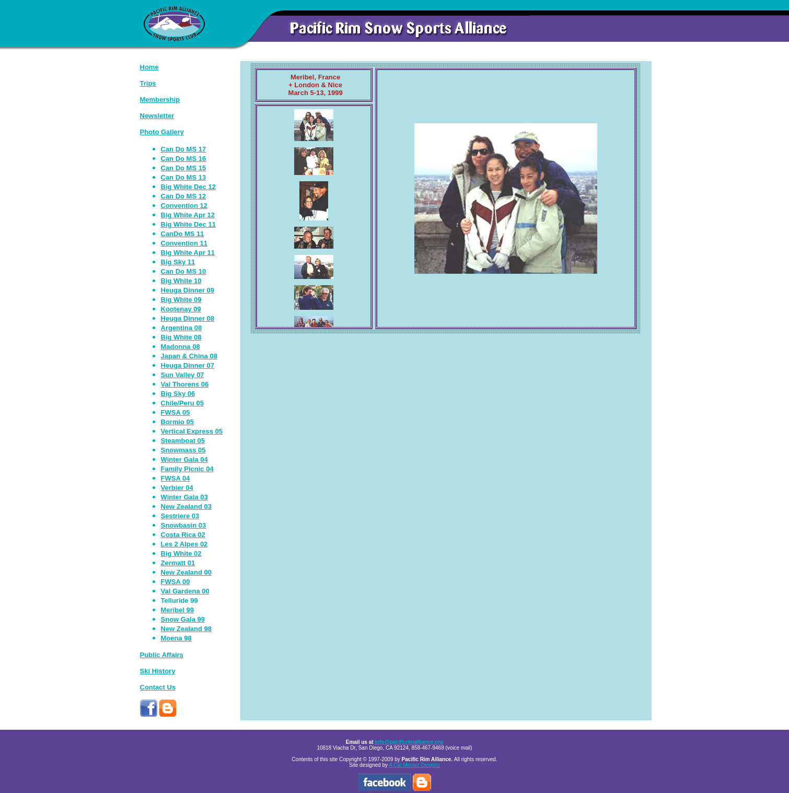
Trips (148, 83)
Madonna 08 (180, 347)
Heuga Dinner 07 (188, 365)
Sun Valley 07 (182, 375)
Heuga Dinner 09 (188, 290)
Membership (160, 99)
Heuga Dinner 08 (188, 318)
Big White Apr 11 (188, 252)
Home (149, 67)
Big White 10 (181, 281)
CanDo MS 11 (182, 234)
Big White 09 (181, 300)
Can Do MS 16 (183, 158)
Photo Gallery (162, 132)
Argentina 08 (181, 328)
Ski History (158, 671)
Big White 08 (181, 337)
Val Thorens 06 (185, 384)
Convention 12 (184, 205)
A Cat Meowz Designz (414, 765)
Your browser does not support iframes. (313, 216)
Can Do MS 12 (183, 196)
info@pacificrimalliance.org (409, 742)
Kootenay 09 (181, 309)
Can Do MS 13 (183, 177)
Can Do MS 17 (183, 149)
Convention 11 (184, 243)
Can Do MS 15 (183, 168)
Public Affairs (161, 655)
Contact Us (158, 687)
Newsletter (157, 116)
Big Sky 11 (178, 262)
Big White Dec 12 (188, 187)
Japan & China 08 (189, 356)
